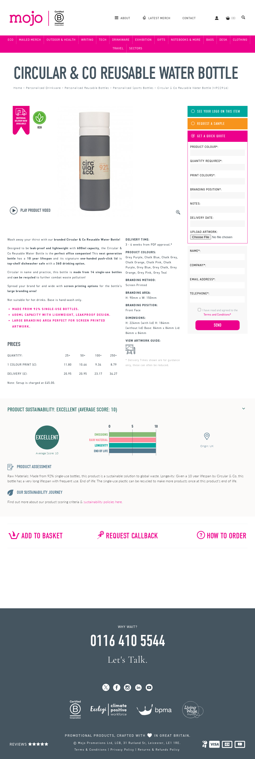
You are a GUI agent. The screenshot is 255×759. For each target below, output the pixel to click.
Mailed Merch (30, 40)
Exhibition (143, 40)
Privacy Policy (122, 750)
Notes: (195, 204)
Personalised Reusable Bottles (87, 88)
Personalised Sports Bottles (133, 88)
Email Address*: (203, 279)
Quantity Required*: (206, 161)
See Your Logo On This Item (215, 111)
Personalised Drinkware (43, 88)
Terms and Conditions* (217, 314)
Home (17, 88)
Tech (103, 40)
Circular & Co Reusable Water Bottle (125, 73)
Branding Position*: (206, 189)
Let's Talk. (128, 660)
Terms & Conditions (90, 750)
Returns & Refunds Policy (159, 750)
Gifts (161, 40)
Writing (87, 40)
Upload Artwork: (204, 232)
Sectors (135, 48)
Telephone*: (200, 293)
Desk (223, 40)
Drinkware (121, 40)
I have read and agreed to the (220, 312)
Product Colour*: (204, 147)
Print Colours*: (203, 175)
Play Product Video (30, 210)
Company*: (198, 265)
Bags (210, 40)
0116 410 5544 (127, 641)
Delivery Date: (202, 218)
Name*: (195, 251)
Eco (10, 40)
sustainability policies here (103, 502)
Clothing (240, 40)
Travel (118, 48)
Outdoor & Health (61, 40)
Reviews (29, 744)
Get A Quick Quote (208, 136)
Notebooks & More (186, 40)
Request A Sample (208, 124)
